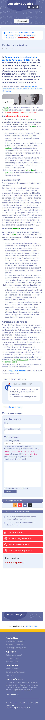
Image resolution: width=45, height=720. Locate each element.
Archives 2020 (29, 35)
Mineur (26, 89)
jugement (30, 119)
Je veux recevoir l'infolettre (17, 488)
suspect (13, 234)
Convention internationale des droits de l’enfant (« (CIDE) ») (19, 58)
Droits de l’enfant (36, 89)
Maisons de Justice (9, 362)
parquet (8, 172)
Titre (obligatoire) (11, 440)
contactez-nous (31, 626)
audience (8, 148)
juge (9, 143)
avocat (33, 127)
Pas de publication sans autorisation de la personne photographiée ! (21, 518)
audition (15, 228)
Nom (6, 423)
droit (6, 107)
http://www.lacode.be (17, 371)
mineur (5, 110)
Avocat (34, 87)
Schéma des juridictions (17, 538)
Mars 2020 (10, 37)
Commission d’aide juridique (12, 89)
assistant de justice (20, 359)
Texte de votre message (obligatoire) (19, 446)
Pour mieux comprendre (18, 550)
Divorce (28, 87)
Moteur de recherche (16, 544)
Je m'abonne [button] (12, 694)
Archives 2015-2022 (14, 35)
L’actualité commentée (24, 32)
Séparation (7, 91)
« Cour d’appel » (14, 562)
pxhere (11, 102)
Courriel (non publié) (12, 429)
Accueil (8, 32)
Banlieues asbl (24, 707)
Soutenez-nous (13, 532)
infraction (30, 170)
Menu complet (21, 21)
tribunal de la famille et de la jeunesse (20, 112)
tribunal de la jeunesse (17, 116)
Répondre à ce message (13, 407)
